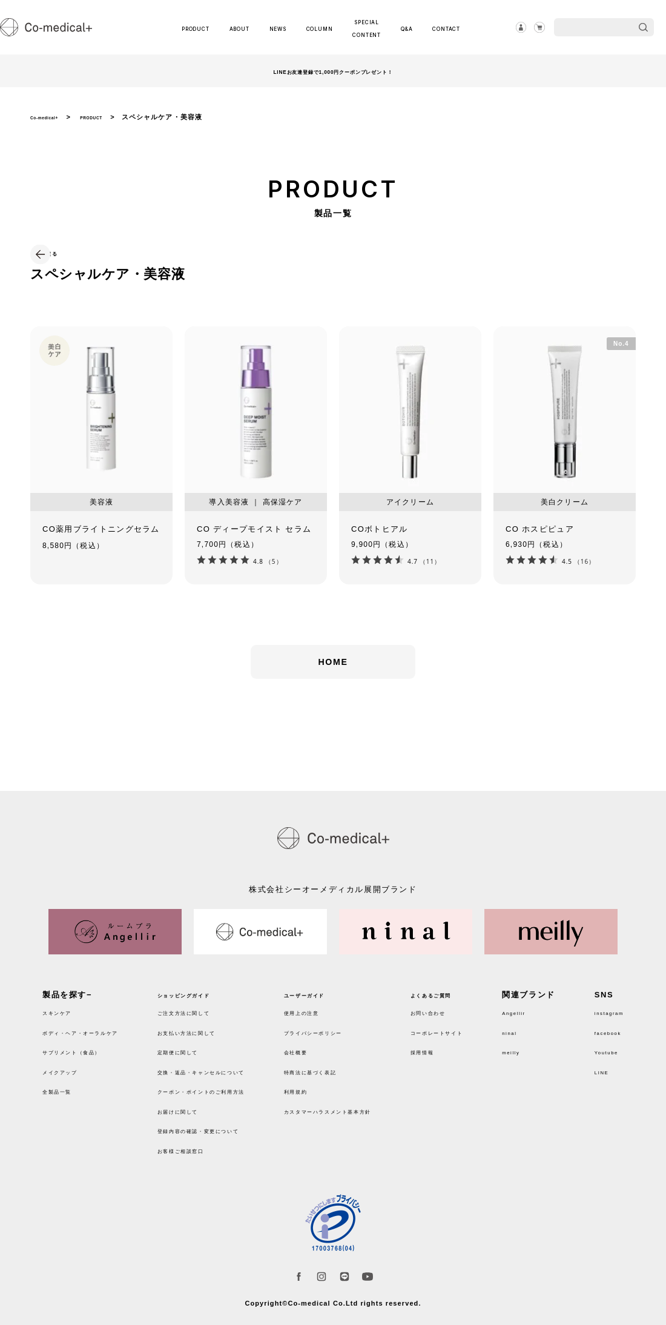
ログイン (510, 27)
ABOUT (248, 27)
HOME (333, 681)
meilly (536, 1044)
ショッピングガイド (202, 987)
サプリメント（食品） (86, 1044)
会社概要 (317, 1044)
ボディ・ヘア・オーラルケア (99, 1024)
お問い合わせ (464, 1004)
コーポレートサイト (477, 1024)
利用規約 (317, 1083)
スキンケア (64, 1004)
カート (536, 27)
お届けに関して (193, 1103)
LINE (590, 1064)
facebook (600, 1024)
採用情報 (455, 1044)
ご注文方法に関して (202, 1004)
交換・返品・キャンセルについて (228, 1064)
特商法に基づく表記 (339, 1064)
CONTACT (436, 27)
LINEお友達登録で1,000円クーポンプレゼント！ (332, 71)
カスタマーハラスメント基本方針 (366, 1103)
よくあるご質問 (469, 987)
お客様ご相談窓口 (197, 1143)
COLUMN (317, 27)
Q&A (401, 27)
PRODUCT (205, 27)
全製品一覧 (64, 1083)
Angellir (539, 1004)
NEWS (280, 27)
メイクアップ (69, 1064)
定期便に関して (193, 1044)
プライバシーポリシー (344, 1024)
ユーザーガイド (330, 987)
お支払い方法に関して (206, 1024)
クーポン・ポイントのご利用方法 (228, 1083)
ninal (533, 1024)
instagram (601, 1004)
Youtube (597, 1044)
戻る (66, 252)
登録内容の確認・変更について (224, 1123)
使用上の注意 (326, 1004)
